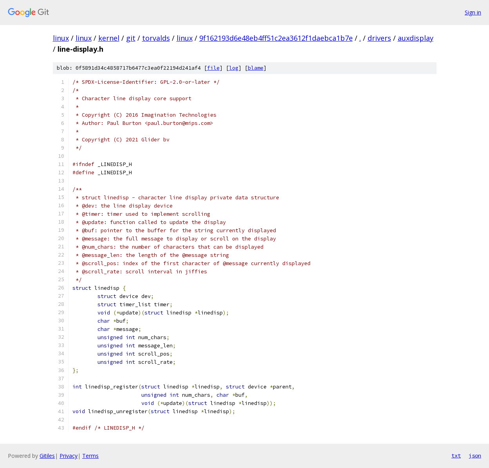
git (130, 38)
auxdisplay (415, 38)
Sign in (473, 12)
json (475, 455)
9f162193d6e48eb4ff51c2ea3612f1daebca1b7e (276, 38)
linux (61, 38)
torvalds (156, 38)
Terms (90, 455)
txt (456, 455)
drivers (379, 38)
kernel (108, 38)
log (233, 68)
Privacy (69, 455)
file (213, 68)
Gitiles (47, 455)
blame (255, 68)
